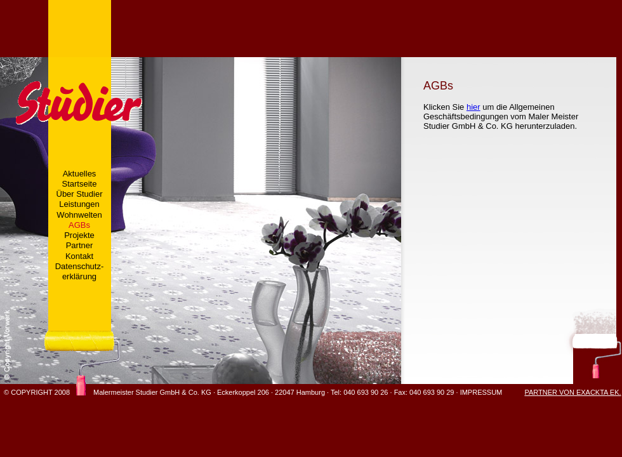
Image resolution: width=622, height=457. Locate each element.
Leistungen (79, 204)
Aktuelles (79, 173)
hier (473, 107)
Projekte (79, 235)
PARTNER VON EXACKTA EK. (572, 392)
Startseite (79, 184)
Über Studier (79, 194)
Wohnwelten (79, 215)
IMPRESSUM (481, 392)
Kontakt (79, 256)
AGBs (79, 225)
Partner (79, 245)
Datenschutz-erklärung (79, 271)
